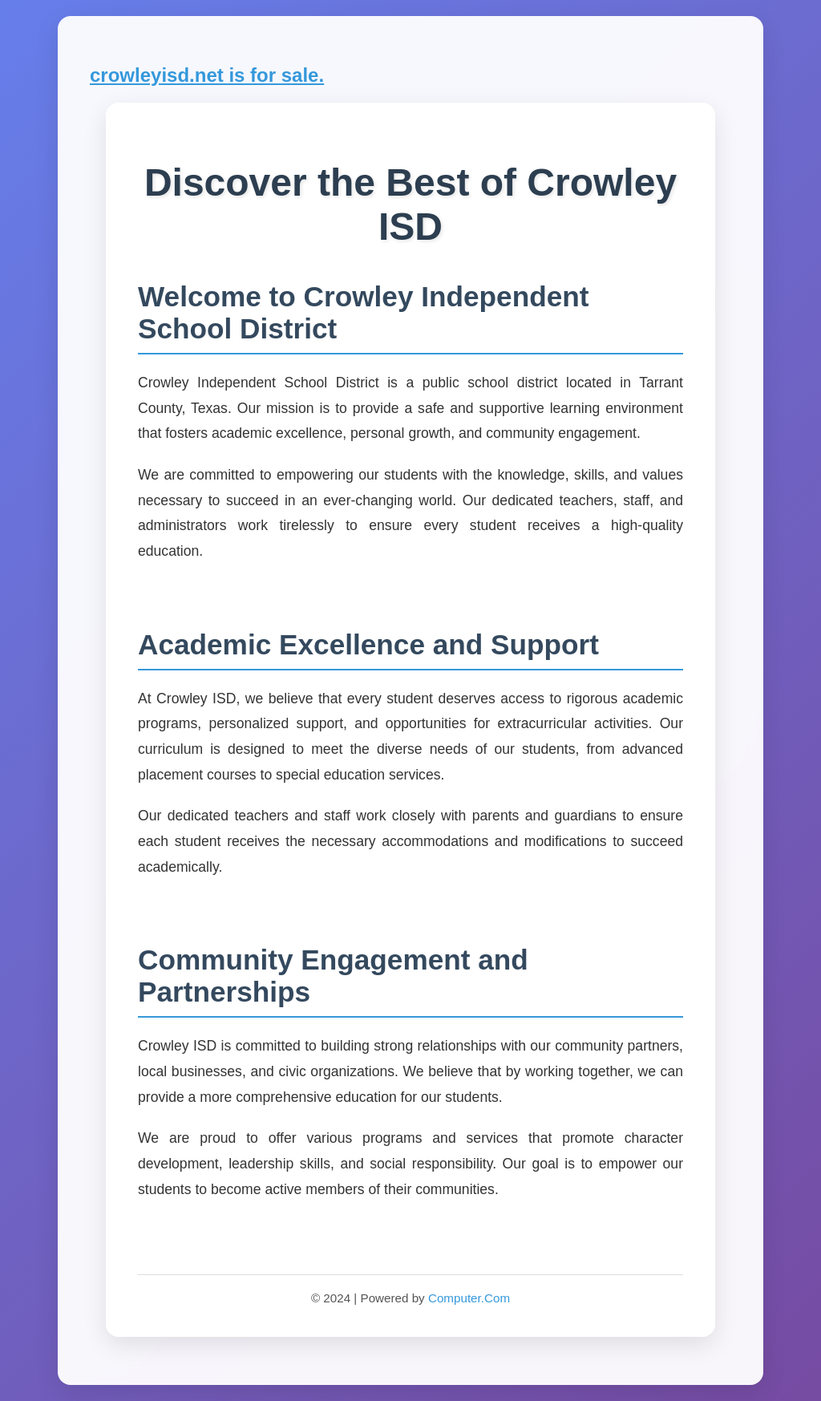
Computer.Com (469, 1298)
